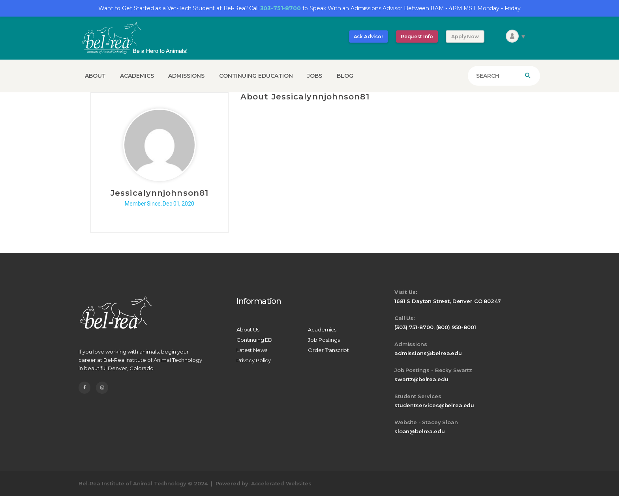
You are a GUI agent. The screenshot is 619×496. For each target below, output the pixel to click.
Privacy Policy (253, 360)
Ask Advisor (368, 36)
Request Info (417, 36)
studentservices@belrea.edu (434, 405)
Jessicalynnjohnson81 (159, 193)
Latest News (251, 350)
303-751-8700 (280, 8)
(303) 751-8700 (413, 327)
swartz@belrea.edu (421, 379)
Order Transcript (328, 350)
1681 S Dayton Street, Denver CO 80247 (447, 301)
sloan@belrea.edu (419, 431)
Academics (322, 329)
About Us (247, 329)
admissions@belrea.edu (428, 353)
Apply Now (465, 36)
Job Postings (324, 340)
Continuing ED (254, 340)
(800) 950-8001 (456, 327)
